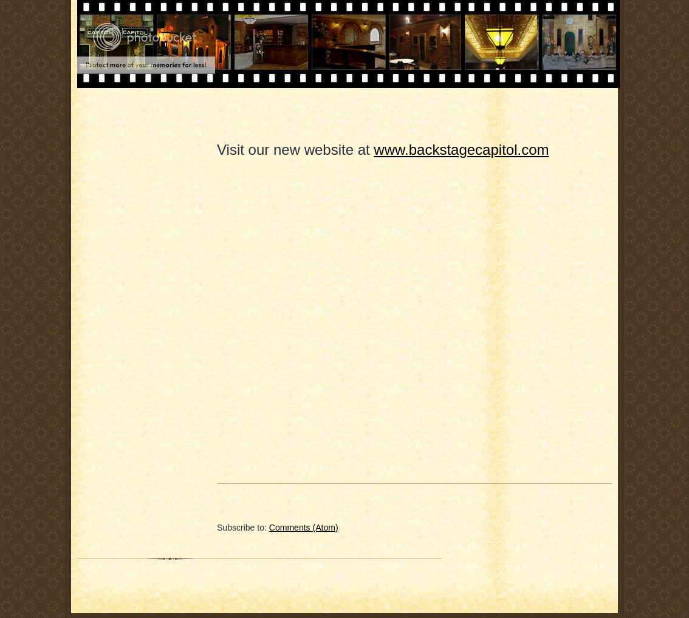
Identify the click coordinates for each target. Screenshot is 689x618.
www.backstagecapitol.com (461, 149)
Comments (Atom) (303, 527)
